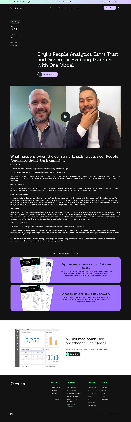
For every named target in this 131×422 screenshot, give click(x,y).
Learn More (75, 354)
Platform (51, 8)
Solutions (59, 8)
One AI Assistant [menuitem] (55, 399)
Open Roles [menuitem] (105, 399)
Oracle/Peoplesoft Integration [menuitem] (72, 400)
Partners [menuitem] (104, 390)
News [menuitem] (103, 396)
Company (78, 8)
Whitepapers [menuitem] (92, 393)
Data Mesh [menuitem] (54, 390)
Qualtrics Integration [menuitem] (72, 396)
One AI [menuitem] (53, 396)
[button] (119, 8)
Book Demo (110, 8)
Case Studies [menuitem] (92, 387)
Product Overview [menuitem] (56, 387)
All (53, 253)
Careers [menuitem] (104, 393)
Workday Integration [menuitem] (72, 390)
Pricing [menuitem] (90, 390)
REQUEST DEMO (49, 74)
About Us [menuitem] (104, 387)
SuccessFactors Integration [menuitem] (74, 393)
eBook (75, 253)
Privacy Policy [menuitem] (92, 402)
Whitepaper (64, 253)
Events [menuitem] (90, 396)
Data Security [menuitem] (92, 405)
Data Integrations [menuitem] (71, 387)
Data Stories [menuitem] (54, 393)
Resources (69, 8)
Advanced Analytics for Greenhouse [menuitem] (73, 405)
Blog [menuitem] (89, 399)
